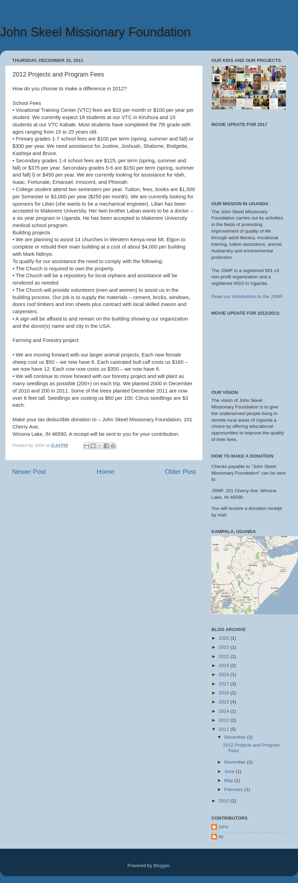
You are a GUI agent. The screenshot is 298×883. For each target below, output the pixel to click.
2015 (224, 701)
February (234, 789)
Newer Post (29, 471)
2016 (224, 692)
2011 (224, 729)
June (230, 771)
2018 (224, 674)
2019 (224, 665)
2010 (224, 800)
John (223, 826)
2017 (224, 683)
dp (221, 836)
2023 (224, 647)
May (229, 780)
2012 (224, 720)
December (235, 737)
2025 (224, 638)
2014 (224, 711)
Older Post (180, 471)
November (235, 762)
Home (105, 471)
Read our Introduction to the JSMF (247, 296)
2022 (224, 656)
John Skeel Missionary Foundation (95, 32)
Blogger (161, 865)
